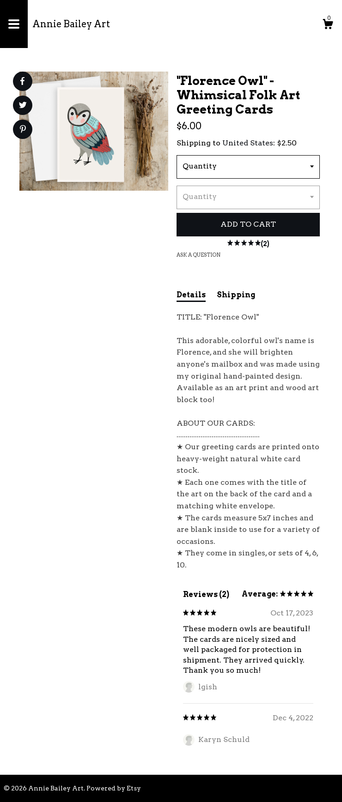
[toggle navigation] (14, 24)
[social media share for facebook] (22, 81)
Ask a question (198, 255)
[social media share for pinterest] (23, 130)
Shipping (236, 294)
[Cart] (328, 25)
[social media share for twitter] (23, 106)
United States (247, 143)
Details (191, 294)
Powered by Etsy (113, 788)
